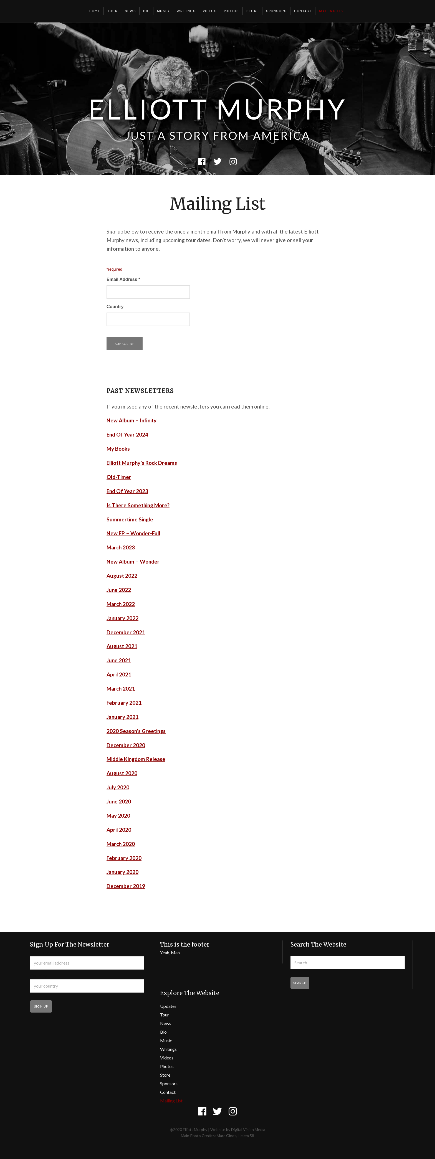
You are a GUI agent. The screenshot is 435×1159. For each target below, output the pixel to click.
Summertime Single (130, 519)
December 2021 (126, 632)
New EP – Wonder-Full (133, 533)
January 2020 (122, 872)
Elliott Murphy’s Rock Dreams (142, 463)
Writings (186, 11)
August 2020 (122, 773)
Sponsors (276, 11)
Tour (112, 11)
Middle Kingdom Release (136, 759)
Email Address (123, 279)
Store (252, 11)
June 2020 (119, 801)
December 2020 (126, 745)
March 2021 (121, 688)
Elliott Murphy (217, 108)
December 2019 (126, 886)
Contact (303, 11)
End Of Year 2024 (127, 434)
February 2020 (124, 858)
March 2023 (121, 547)
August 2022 (122, 575)
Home (94, 11)
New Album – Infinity (131, 420)
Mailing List (332, 11)
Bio (146, 11)
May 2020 (118, 815)
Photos (231, 11)
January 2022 (122, 618)
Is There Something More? (138, 505)
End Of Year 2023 (127, 491)
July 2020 (118, 787)
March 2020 (121, 844)
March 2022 (121, 604)
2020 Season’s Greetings (136, 731)
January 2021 (122, 717)
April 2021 (119, 674)
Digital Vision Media (248, 1129)
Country (115, 306)
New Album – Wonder (133, 561)
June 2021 (119, 660)
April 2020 (119, 829)
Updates (168, 1006)
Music (163, 11)
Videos (210, 11)
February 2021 (124, 702)
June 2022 (119, 590)
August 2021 (122, 646)
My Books (118, 448)
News (130, 11)
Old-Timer (119, 477)
